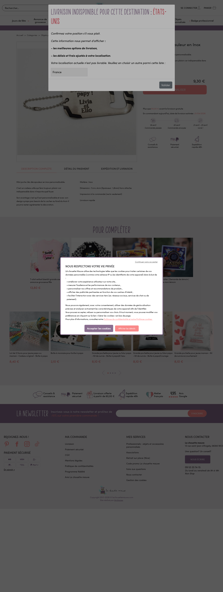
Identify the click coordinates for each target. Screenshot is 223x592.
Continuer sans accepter (146, 261)
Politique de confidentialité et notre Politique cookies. (128, 319)
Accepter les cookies (99, 328)
